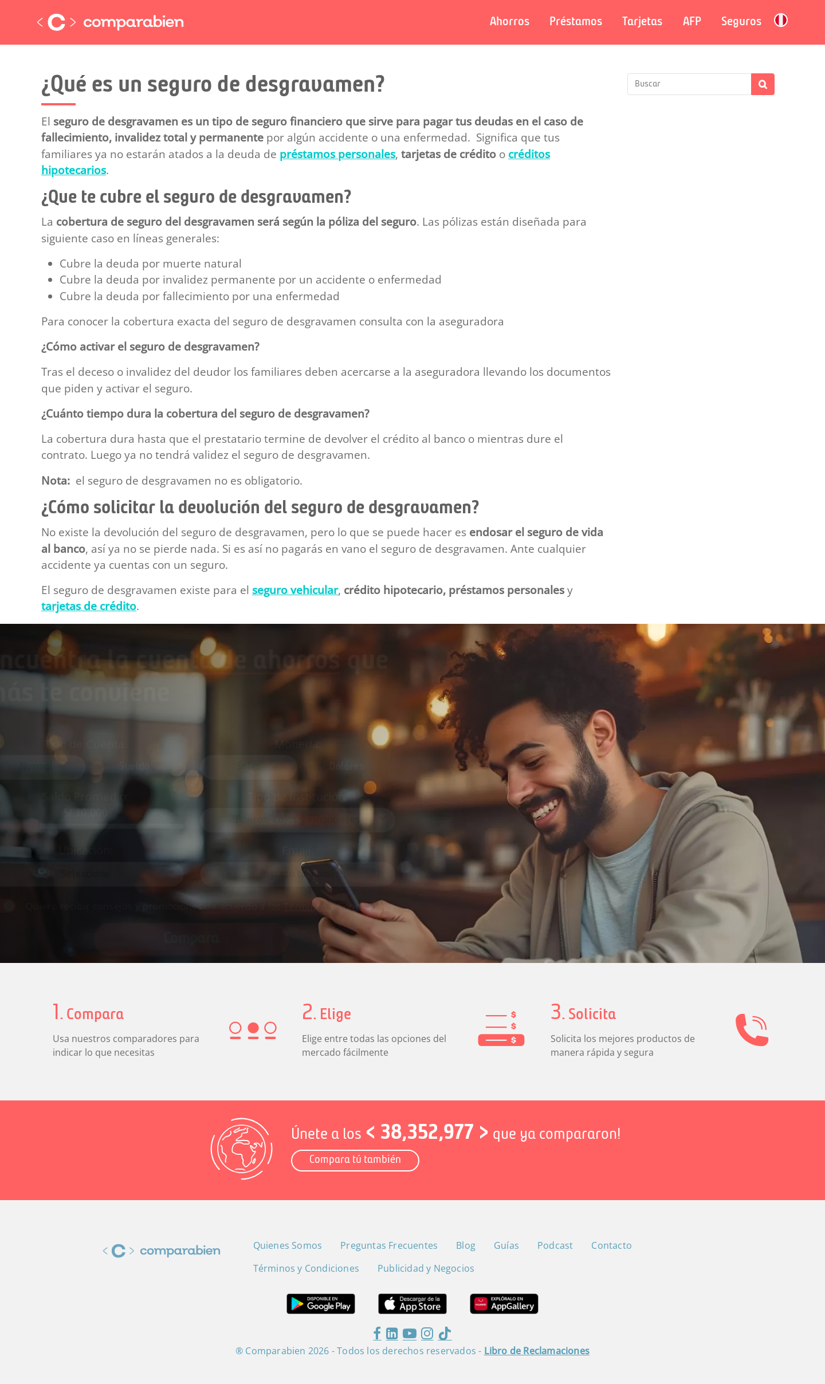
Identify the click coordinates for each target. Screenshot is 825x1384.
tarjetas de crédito (88, 606)
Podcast (555, 1245)
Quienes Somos (288, 1245)
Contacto (611, 1245)
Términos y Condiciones (350, 887)
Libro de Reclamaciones (537, 1350)
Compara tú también (355, 1160)
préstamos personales (337, 154)
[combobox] (317, 815)
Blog (466, 1245)
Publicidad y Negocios (426, 1268)
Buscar (763, 84)
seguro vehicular (295, 590)
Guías (506, 1245)
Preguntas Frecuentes (389, 1245)
